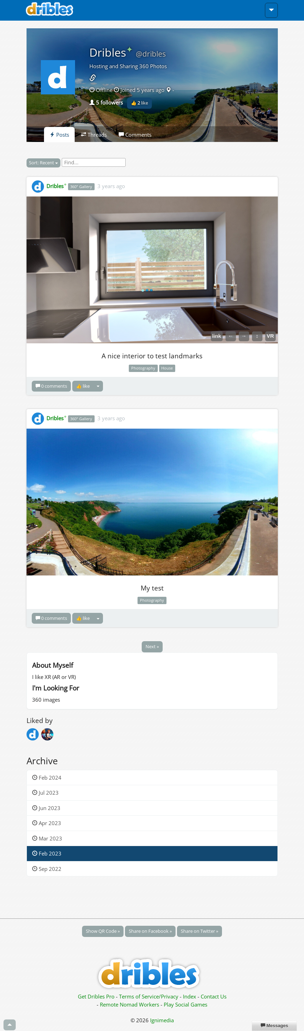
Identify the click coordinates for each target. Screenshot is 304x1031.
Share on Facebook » (150, 931)
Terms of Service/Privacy (148, 996)
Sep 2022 (46, 868)
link (216, 336)
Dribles (111, 52)
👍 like (139, 103)
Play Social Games (185, 1004)
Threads (94, 134)
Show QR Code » (103, 931)
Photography (143, 368)
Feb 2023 (46, 853)
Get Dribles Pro (97, 996)
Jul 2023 (45, 792)
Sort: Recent (43, 162)
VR (270, 336)
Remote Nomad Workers (130, 1004)
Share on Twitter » (199, 931)
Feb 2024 (46, 777)
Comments (135, 134)
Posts (59, 134)
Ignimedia (162, 1020)
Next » (152, 646)
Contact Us (214, 996)
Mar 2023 (47, 838)
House (167, 368)
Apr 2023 (46, 822)
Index (189, 996)
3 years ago (111, 185)
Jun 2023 (46, 807)
